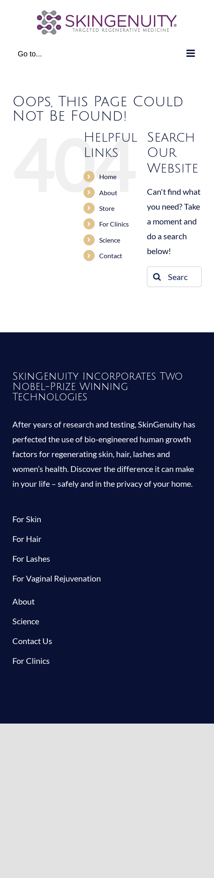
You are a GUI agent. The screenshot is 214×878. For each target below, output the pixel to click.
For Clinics (114, 224)
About (108, 192)
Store (106, 208)
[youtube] (66, 693)
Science (109, 240)
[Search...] (174, 276)
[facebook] (16, 693)
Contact (110, 255)
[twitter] (33, 693)
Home (107, 176)
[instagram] (49, 693)
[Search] (157, 276)
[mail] (82, 693)
